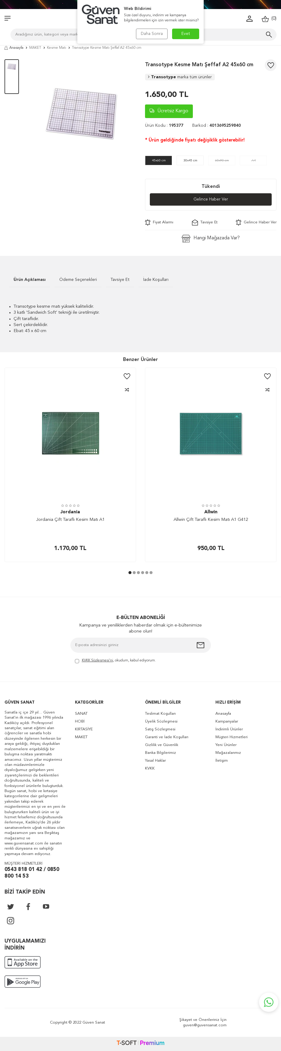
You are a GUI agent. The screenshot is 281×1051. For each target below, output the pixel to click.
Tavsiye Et (205, 222)
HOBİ (80, 721)
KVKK (150, 768)
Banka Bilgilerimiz (160, 753)
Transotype (180, 77)
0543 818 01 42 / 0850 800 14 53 (32, 873)
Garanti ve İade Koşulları (166, 737)
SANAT (81, 714)
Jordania (70, 512)
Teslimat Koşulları (160, 714)
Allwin (211, 512)
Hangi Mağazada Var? (211, 238)
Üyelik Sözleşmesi (161, 721)
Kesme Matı (56, 48)
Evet (185, 34)
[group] (82, 113)
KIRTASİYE (84, 729)
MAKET (35, 48)
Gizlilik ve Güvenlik (161, 745)
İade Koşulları (155, 280)
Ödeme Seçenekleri (78, 280)
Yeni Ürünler (225, 745)
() (269, 19)
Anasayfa (14, 48)
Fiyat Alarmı (159, 222)
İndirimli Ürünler (229, 729)
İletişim (221, 761)
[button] (129, 572)
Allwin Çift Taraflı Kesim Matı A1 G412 (211, 520)
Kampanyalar (226, 721)
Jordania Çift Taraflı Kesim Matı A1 (70, 520)
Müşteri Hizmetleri (231, 737)
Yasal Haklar (155, 761)
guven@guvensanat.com (205, 1025)
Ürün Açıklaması (30, 280)
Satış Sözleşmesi (160, 729)
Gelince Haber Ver (210, 199)
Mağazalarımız (228, 753)
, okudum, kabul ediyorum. (115, 661)
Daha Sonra (152, 34)
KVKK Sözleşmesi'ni (97, 660)
